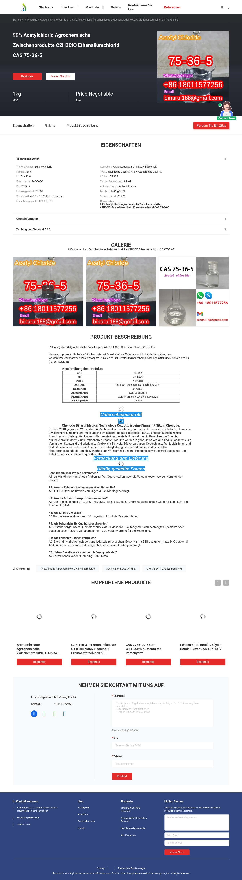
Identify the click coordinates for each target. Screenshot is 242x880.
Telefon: (118, 756)
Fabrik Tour (83, 814)
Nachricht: (119, 695)
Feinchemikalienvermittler (133, 828)
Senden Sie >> (177, 852)
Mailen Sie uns (60, 76)
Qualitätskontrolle (86, 821)
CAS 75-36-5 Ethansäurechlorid (164, 568)
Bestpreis (27, 76)
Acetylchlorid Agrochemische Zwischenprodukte (68, 568)
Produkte (32, 19)
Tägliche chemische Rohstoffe (130, 809)
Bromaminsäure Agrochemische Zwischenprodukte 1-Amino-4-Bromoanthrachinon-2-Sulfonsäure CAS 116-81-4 (39, 653)
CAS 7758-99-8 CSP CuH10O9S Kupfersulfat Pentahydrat (143, 649)
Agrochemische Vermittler (54, 19)
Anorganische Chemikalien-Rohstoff (134, 820)
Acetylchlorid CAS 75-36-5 (121, 568)
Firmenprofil (83, 807)
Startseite (18, 19)
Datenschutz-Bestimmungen (131, 868)
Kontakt (122, 776)
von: (116, 738)
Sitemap (100, 868)
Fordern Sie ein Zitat (211, 125)
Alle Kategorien (128, 835)
